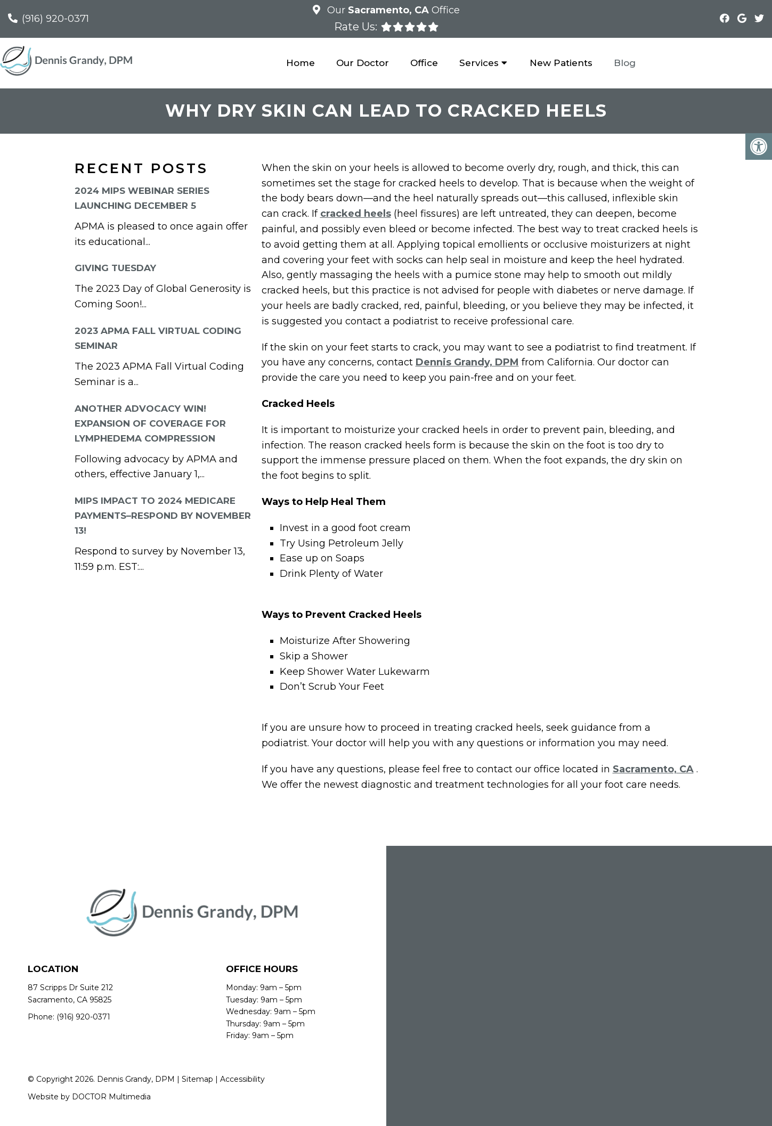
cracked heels (355, 213)
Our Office (392, 10)
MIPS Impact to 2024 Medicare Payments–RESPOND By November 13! (163, 515)
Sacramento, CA (653, 769)
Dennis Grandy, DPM (467, 362)
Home (300, 63)
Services (479, 63)
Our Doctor (362, 63)
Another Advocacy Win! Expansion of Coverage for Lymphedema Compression (150, 423)
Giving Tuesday (115, 268)
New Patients (561, 63)
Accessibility (242, 1079)
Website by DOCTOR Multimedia (89, 1096)
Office (424, 63)
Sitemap (197, 1079)
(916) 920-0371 (55, 19)
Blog (625, 63)
